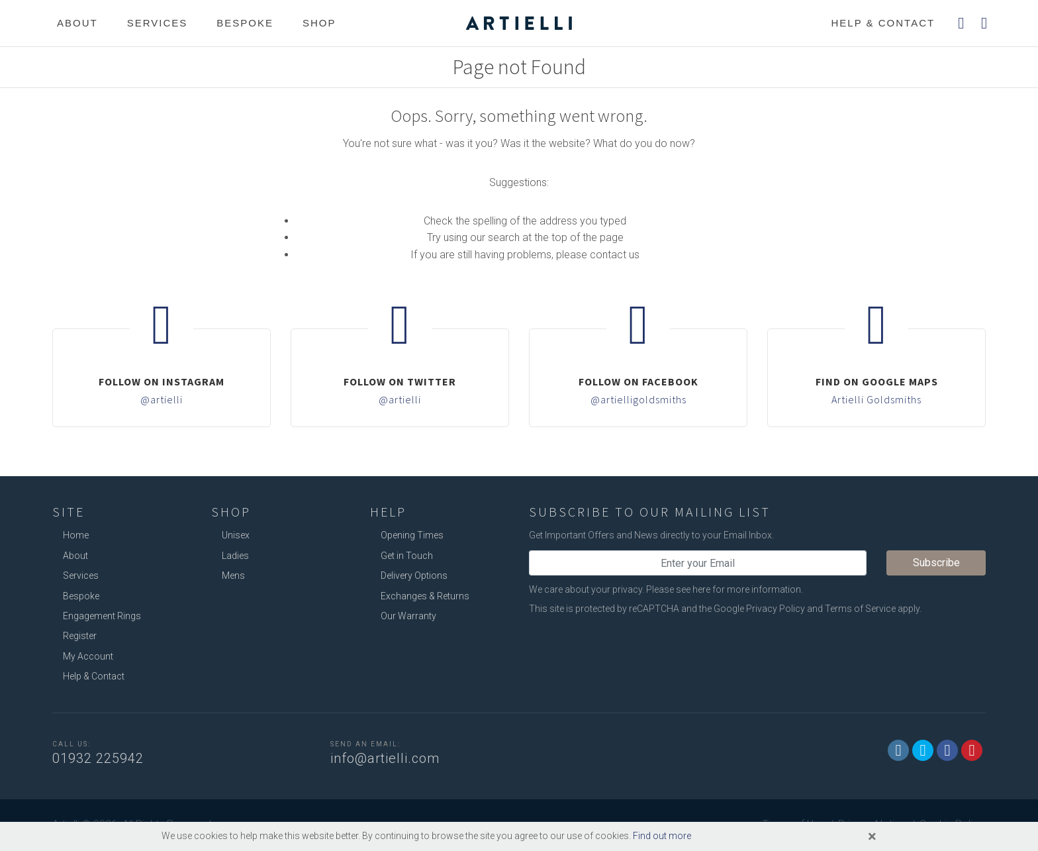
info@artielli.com (385, 758)
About (77, 22)
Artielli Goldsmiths (876, 399)
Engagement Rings (102, 616)
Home (76, 535)
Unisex (236, 535)
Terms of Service (860, 608)
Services (157, 22)
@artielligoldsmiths (638, 399)
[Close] (872, 836)
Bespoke (244, 22)
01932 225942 (98, 758)
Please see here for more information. (724, 589)
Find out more (662, 835)
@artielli (161, 399)
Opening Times (412, 535)
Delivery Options (414, 575)
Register (80, 635)
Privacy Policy (775, 608)
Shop (319, 22)
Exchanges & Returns (425, 596)
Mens (233, 575)
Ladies (235, 555)
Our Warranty (408, 616)
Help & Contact (93, 676)
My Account (88, 656)
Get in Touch (407, 555)
